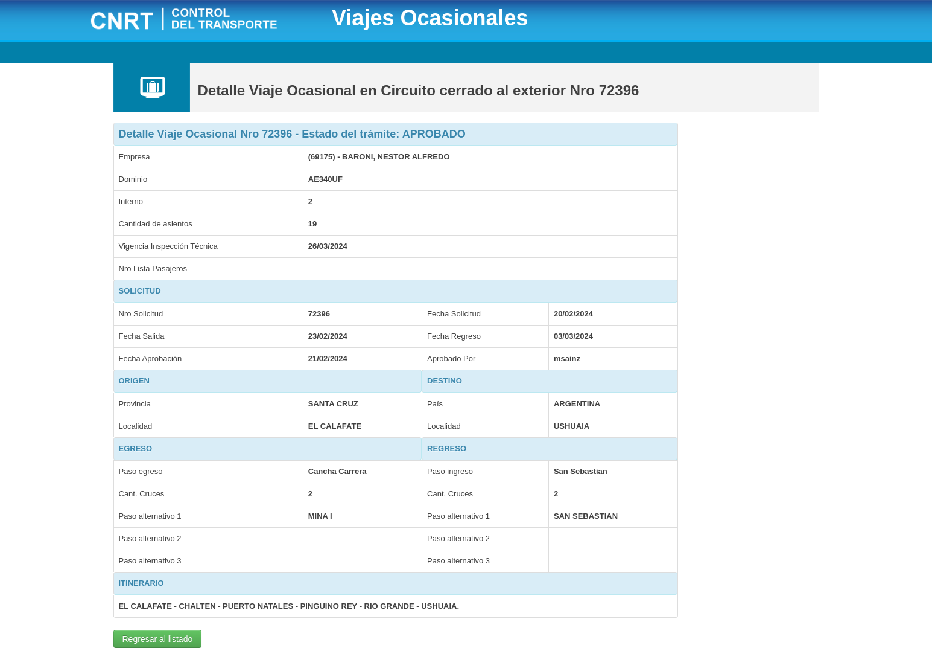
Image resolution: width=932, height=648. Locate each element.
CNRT (199, 20)
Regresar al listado (157, 639)
